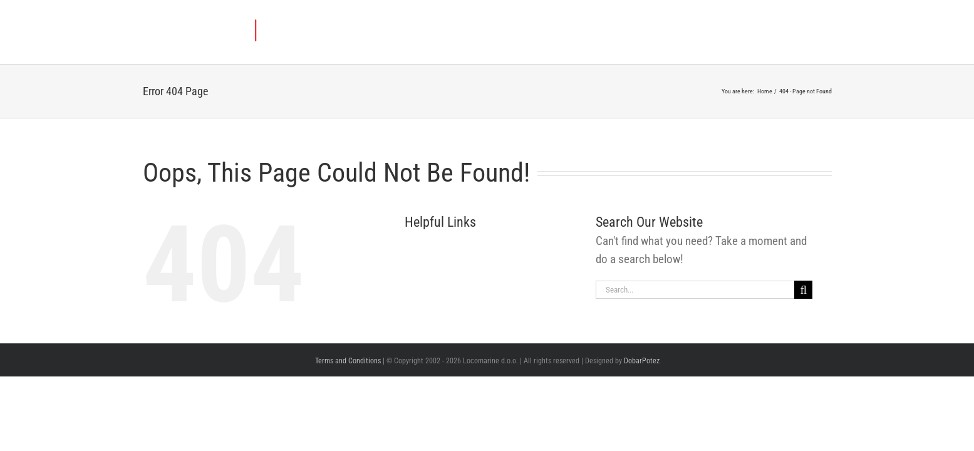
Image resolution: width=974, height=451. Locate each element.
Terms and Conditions (348, 360)
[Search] (803, 290)
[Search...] (695, 290)
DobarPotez (642, 360)
